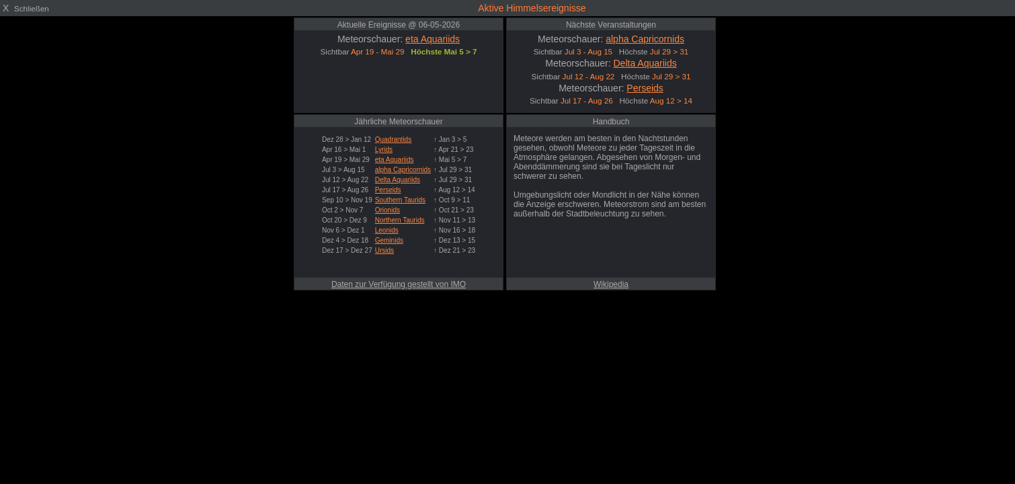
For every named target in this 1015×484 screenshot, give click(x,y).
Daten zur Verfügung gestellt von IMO (398, 284)
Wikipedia (611, 284)
